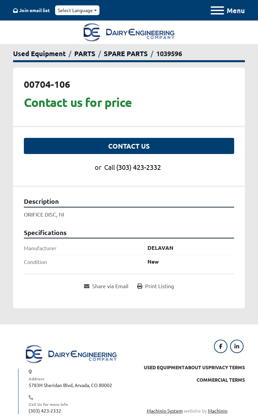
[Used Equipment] (39, 53)
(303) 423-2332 (138, 167)
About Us (196, 367)
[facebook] (220, 346)
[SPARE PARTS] (126, 53)
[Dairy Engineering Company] (71, 353)
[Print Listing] (155, 285)
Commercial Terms (221, 380)
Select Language (75, 10)
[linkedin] (237, 346)
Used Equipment (164, 367)
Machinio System (165, 411)
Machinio (217, 411)
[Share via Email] (106, 285)
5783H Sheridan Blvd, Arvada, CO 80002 (70, 385)
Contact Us (129, 146)
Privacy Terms (226, 367)
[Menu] (217, 10)
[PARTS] (84, 53)
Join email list (34, 10)
